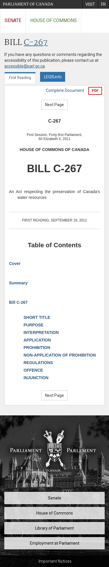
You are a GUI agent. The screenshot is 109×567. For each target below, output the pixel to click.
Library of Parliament (54, 528)
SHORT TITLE (37, 317)
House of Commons (53, 20)
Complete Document (65, 90)
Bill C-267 (18, 302)
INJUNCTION (36, 377)
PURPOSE (33, 325)
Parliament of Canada (28, 4)
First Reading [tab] (20, 77)
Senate (13, 20)
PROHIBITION (37, 347)
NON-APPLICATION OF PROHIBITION (60, 355)
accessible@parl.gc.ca (24, 66)
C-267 (36, 42)
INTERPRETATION (41, 332)
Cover (15, 263)
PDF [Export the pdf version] (95, 91)
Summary (18, 283)
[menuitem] (90, 4)
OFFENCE (33, 370)
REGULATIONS (38, 362)
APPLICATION (37, 340)
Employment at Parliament (54, 543)
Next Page (54, 104)
